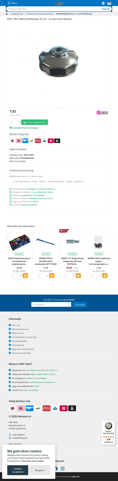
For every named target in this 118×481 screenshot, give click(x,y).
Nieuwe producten (19, 329)
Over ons (14, 325)
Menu (12, 3)
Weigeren (39, 470)
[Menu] (113, 422)
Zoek (106, 9)
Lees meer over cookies (32, 461)
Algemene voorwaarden (21, 349)
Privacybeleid (16, 345)
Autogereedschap (17, 14)
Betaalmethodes (18, 341)
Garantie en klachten (20, 353)
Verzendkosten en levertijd (22, 337)
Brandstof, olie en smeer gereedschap (40, 14)
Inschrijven (80, 304)
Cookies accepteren (17, 470)
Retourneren (16, 333)
